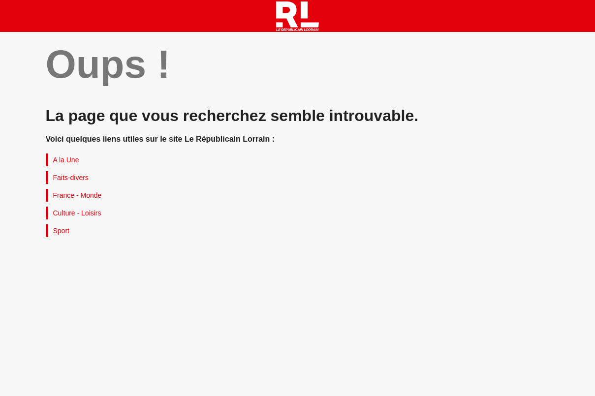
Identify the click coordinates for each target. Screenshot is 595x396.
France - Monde (77, 195)
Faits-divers (71, 178)
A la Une (66, 160)
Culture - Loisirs (77, 213)
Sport (61, 231)
